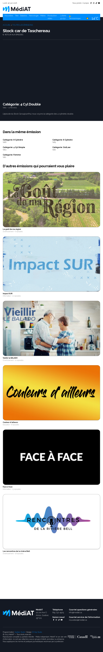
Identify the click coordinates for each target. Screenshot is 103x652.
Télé (16, 16)
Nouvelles (9, 16)
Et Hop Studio (37, 632)
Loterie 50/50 (63, 17)
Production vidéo (52, 17)
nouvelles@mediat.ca (78, 620)
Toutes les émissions (22, 25)
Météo (43, 16)
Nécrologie (33, 16)
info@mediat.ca (75, 612)
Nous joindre (77, 3)
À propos (85, 3)
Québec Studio (20, 632)
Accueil (6, 25)
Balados (23, 16)
